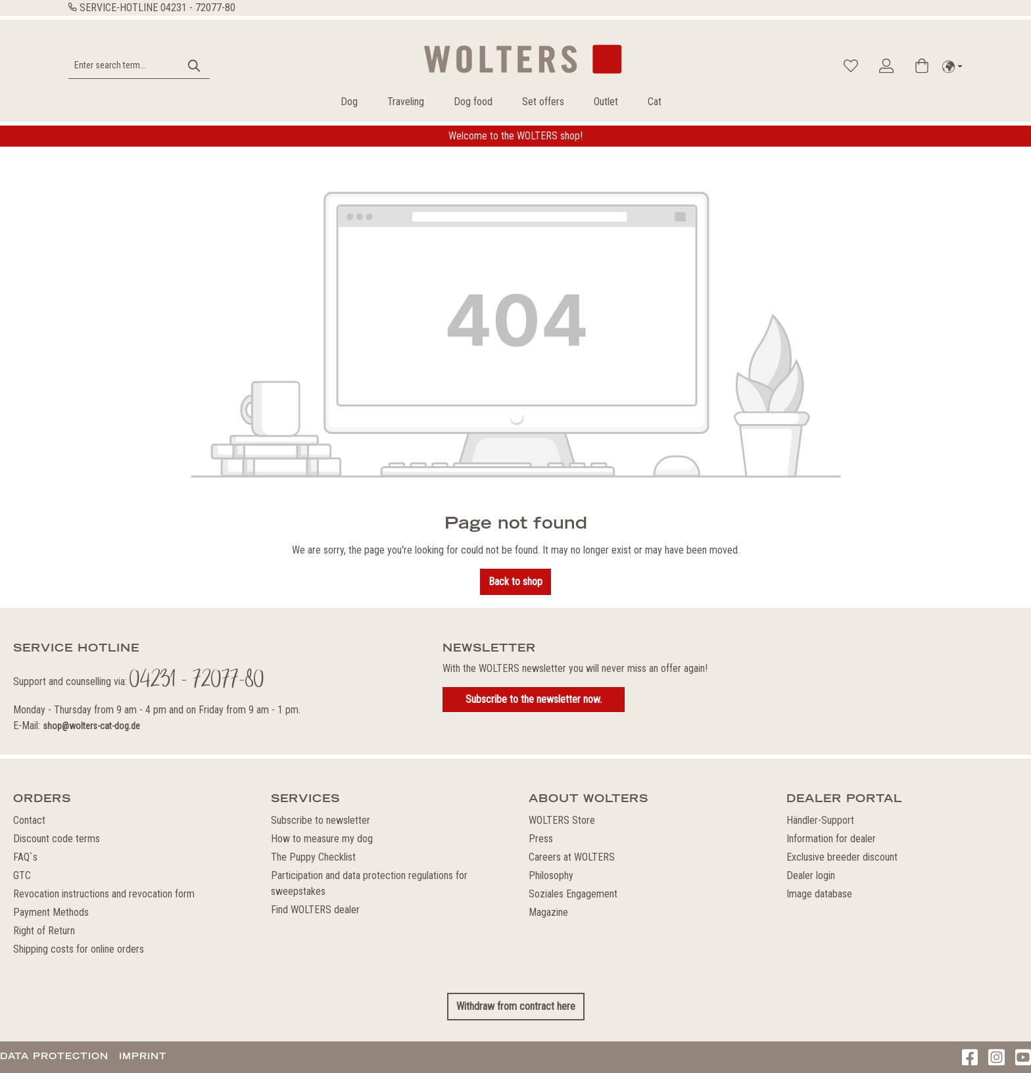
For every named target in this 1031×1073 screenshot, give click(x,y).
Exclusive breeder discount (842, 857)
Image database (819, 894)
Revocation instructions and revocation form (104, 894)
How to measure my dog (322, 838)
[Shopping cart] (922, 65)
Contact (29, 820)
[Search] (195, 65)
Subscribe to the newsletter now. (534, 699)
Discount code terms (56, 838)
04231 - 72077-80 (197, 7)
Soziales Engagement (573, 894)
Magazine (548, 912)
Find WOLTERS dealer (315, 909)
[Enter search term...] (124, 65)
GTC (22, 875)
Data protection (54, 1056)
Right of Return (44, 930)
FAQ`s (25, 857)
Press (541, 838)
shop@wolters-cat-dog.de (91, 726)
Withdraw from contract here (515, 1006)
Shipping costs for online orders (78, 949)
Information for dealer (831, 838)
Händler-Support (820, 820)
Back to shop (515, 581)
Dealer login (810, 875)
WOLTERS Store (562, 820)
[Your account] (886, 65)
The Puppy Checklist (313, 857)
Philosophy (551, 875)
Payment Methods (51, 912)
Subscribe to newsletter (320, 820)
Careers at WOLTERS (572, 857)
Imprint (143, 1056)
